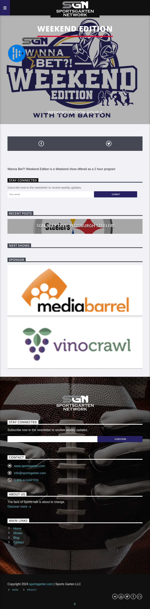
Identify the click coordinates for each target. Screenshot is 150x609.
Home (17, 528)
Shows (17, 533)
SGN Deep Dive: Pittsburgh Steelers (76, 225)
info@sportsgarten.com (30, 473)
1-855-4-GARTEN (26, 480)
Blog (16, 537)
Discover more (19, 507)
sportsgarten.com (41, 584)
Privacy (32, 590)
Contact (18, 542)
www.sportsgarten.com (29, 466)
